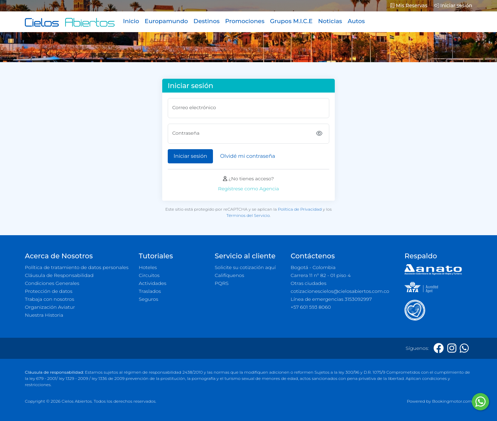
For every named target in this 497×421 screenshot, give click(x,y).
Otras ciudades (309, 283)
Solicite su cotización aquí (245, 267)
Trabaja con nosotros (49, 299)
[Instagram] (451, 348)
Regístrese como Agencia (248, 188)
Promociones (244, 21)
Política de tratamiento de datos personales (76, 267)
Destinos (207, 21)
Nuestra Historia (44, 315)
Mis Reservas (408, 5)
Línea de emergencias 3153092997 (331, 299)
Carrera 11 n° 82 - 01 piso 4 (321, 275)
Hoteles (148, 267)
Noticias (330, 21)
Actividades (152, 283)
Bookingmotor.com (452, 401)
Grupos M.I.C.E (291, 21)
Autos (356, 21)
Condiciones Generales (52, 283)
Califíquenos (229, 275)
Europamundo (166, 21)
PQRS (221, 283)
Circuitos (149, 275)
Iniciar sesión (453, 5)
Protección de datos (48, 291)
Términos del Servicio (248, 215)
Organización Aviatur (50, 307)
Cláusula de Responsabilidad (59, 275)
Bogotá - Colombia (313, 267)
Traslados (150, 291)
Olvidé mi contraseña (247, 156)
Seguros (148, 299)
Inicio (131, 21)
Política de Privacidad (300, 209)
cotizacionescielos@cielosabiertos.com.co (340, 291)
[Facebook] (438, 348)
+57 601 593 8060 (311, 307)
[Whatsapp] (464, 348)
